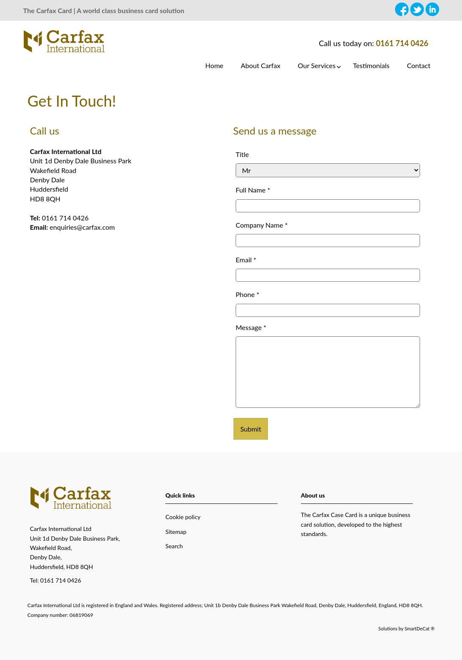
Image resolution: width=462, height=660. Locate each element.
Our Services (317, 65)
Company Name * (262, 225)
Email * (246, 260)
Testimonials (371, 65)
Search (174, 546)
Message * (251, 327)
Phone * (247, 294)
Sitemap (175, 531)
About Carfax (261, 65)
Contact (418, 65)
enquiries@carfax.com (82, 227)
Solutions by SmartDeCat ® (407, 628)
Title (242, 154)
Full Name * (253, 190)
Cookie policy (182, 516)
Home (214, 65)
